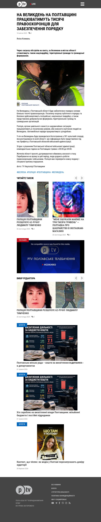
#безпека (21, 172)
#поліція (31, 172)
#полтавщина (44, 172)
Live (33, 4)
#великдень (58, 172)
